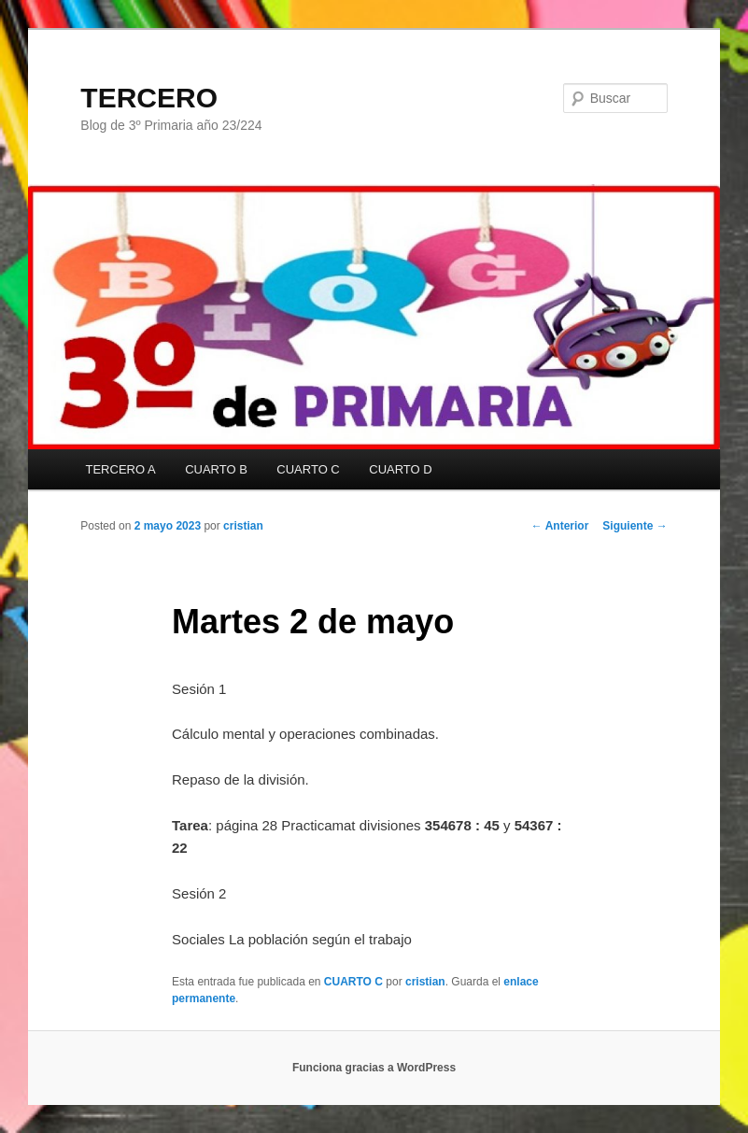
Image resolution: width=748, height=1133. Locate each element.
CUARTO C (307, 469)
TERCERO (149, 97)
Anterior (560, 525)
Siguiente (634, 525)
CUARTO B (216, 469)
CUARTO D (400, 469)
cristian (243, 525)
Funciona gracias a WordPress (374, 1067)
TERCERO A (121, 469)
